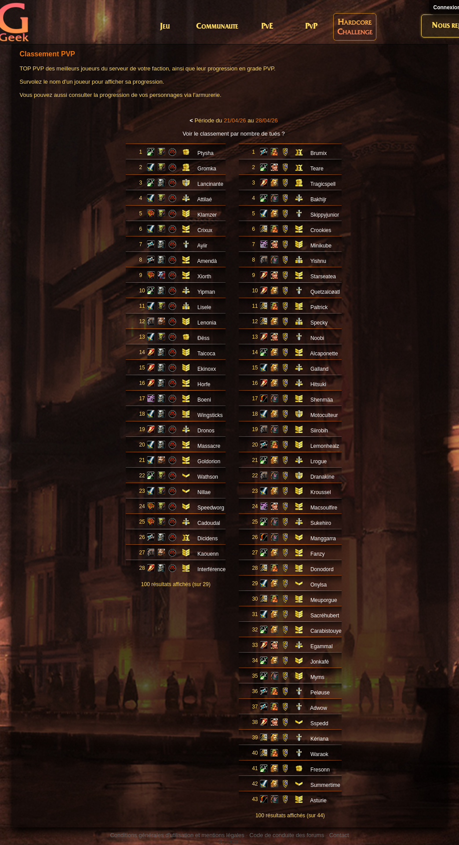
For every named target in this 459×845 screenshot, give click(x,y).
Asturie (318, 800)
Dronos (206, 431)
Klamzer (207, 215)
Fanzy (317, 554)
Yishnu (318, 261)
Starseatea (323, 276)
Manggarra (323, 538)
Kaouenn (208, 554)
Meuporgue (323, 600)
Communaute (217, 26)
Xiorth (204, 276)
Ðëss (203, 338)
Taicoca (206, 354)
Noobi (317, 338)
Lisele (204, 307)
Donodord (322, 569)
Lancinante (210, 184)
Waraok (319, 754)
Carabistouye (326, 631)
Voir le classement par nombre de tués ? (233, 133)
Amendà (207, 261)
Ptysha (205, 153)
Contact (339, 835)
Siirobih (319, 431)
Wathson (207, 477)
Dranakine (322, 477)
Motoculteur (324, 415)
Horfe (203, 384)
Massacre (208, 446)
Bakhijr (318, 199)
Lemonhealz (324, 446)
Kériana (319, 739)
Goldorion (208, 461)
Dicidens (207, 538)
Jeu (165, 26)
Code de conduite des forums (286, 835)
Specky (319, 323)
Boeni (204, 400)
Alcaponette (324, 354)
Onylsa (318, 585)
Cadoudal (208, 523)
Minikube (321, 246)
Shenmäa (321, 400)
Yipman (206, 292)
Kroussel (320, 492)
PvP (311, 26)
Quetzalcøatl (325, 292)
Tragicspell (323, 184)
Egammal (321, 646)
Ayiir (202, 246)
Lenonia (206, 323)
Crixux (204, 230)
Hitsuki (318, 384)
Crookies (320, 230)
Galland (319, 369)
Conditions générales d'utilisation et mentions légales (177, 835)
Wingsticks (209, 415)
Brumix (318, 153)
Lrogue (318, 461)
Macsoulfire (323, 508)
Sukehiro (320, 523)
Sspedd (319, 723)
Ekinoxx (206, 369)
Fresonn (320, 770)
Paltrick (319, 307)
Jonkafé (319, 662)
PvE (267, 26)
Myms (317, 677)
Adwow (318, 708)
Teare (317, 169)
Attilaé (204, 199)
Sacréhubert (324, 616)
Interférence (211, 569)
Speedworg (210, 508)
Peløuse (320, 693)
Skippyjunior (324, 215)
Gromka (206, 169)
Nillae (204, 492)
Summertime (325, 785)
